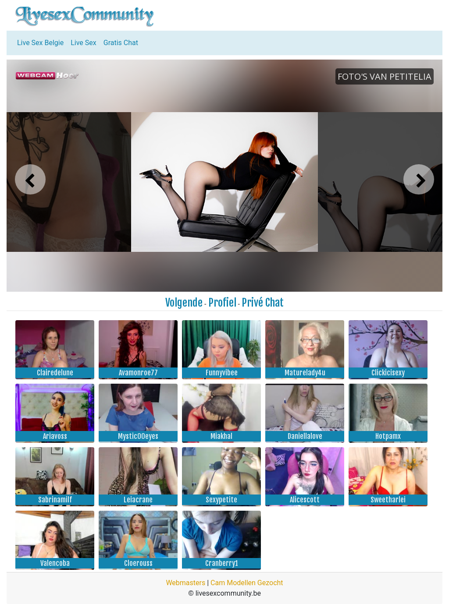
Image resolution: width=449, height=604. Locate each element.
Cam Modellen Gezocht (246, 583)
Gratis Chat (120, 43)
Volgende (184, 302)
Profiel (222, 302)
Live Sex (83, 43)
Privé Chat (263, 302)
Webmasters (185, 583)
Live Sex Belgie (40, 43)
